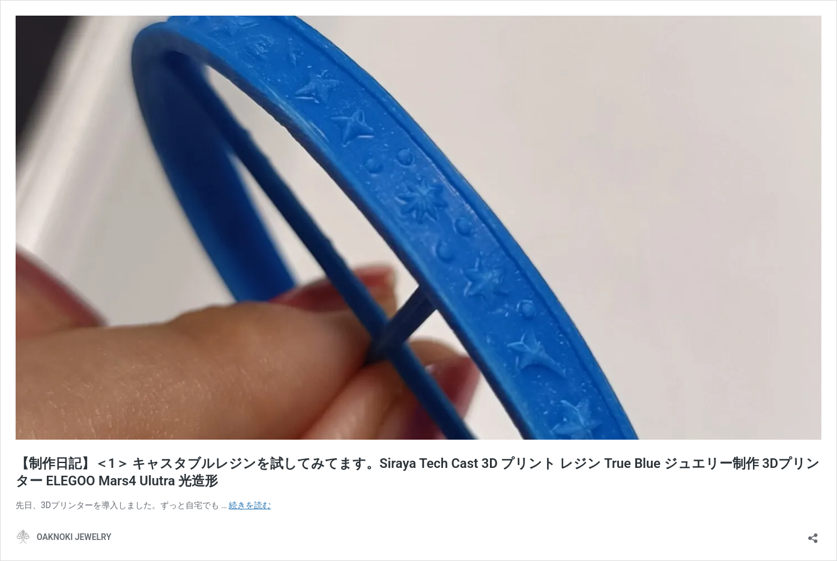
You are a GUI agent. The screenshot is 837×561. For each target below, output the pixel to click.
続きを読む (250, 505)
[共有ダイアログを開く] (813, 534)
